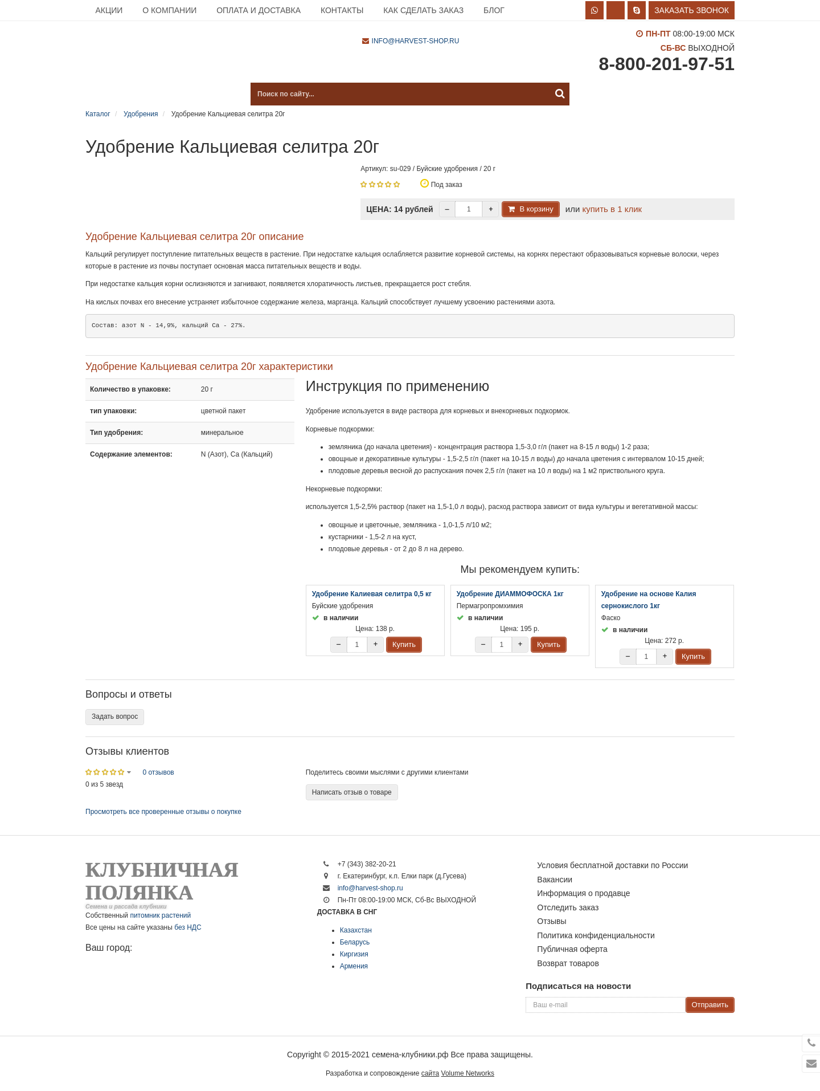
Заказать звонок (691, 10)
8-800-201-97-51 (667, 64)
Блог (494, 10)
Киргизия (354, 954)
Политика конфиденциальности (596, 935)
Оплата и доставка (258, 10)
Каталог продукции (142, 94)
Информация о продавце (583, 893)
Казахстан (356, 930)
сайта (430, 1073)
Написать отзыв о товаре (352, 792)
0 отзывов (158, 772)
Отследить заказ (567, 907)
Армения (354, 966)
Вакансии (554, 879)
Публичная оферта (572, 949)
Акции (108, 10)
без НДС (187, 927)
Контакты (342, 10)
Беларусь (355, 942)
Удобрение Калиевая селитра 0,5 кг (372, 594)
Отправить (710, 1004)
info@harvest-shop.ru (416, 41)
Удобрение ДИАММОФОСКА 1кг (510, 594)
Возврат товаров (568, 963)
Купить (404, 644)
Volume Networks (467, 1073)
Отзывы (551, 921)
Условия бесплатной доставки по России (612, 865)
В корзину (536, 209)
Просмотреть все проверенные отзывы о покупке (163, 812)
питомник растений (160, 915)
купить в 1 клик (612, 209)
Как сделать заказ (423, 10)
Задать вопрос (115, 716)
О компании (169, 10)
